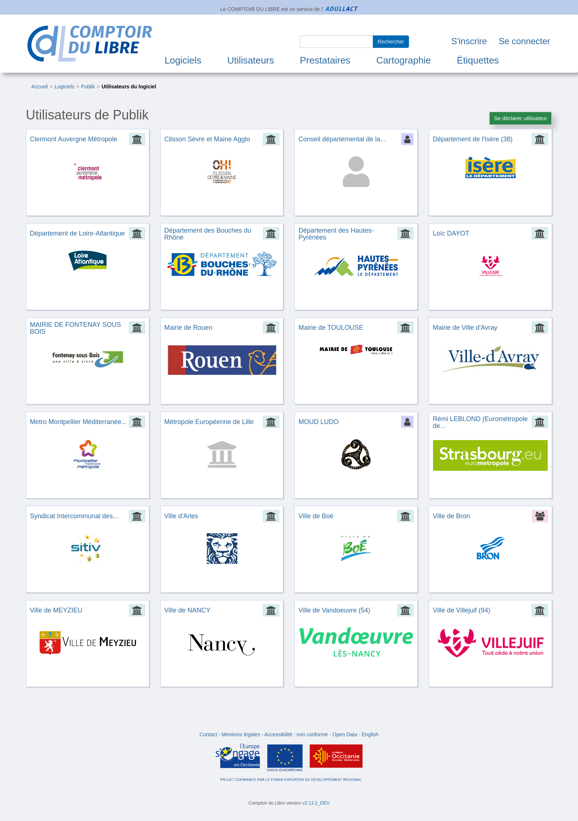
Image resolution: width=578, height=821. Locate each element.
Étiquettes (478, 60)
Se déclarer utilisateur (520, 118)
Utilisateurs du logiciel (129, 86)
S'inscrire (469, 41)
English (370, 734)
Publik (88, 86)
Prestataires (325, 60)
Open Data (345, 734)
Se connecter (524, 41)
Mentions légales (241, 734)
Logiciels (183, 60)
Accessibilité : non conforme (296, 734)
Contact (208, 734)
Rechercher (391, 42)
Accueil (39, 86)
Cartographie (403, 60)
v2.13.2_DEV (315, 803)
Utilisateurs (250, 60)
